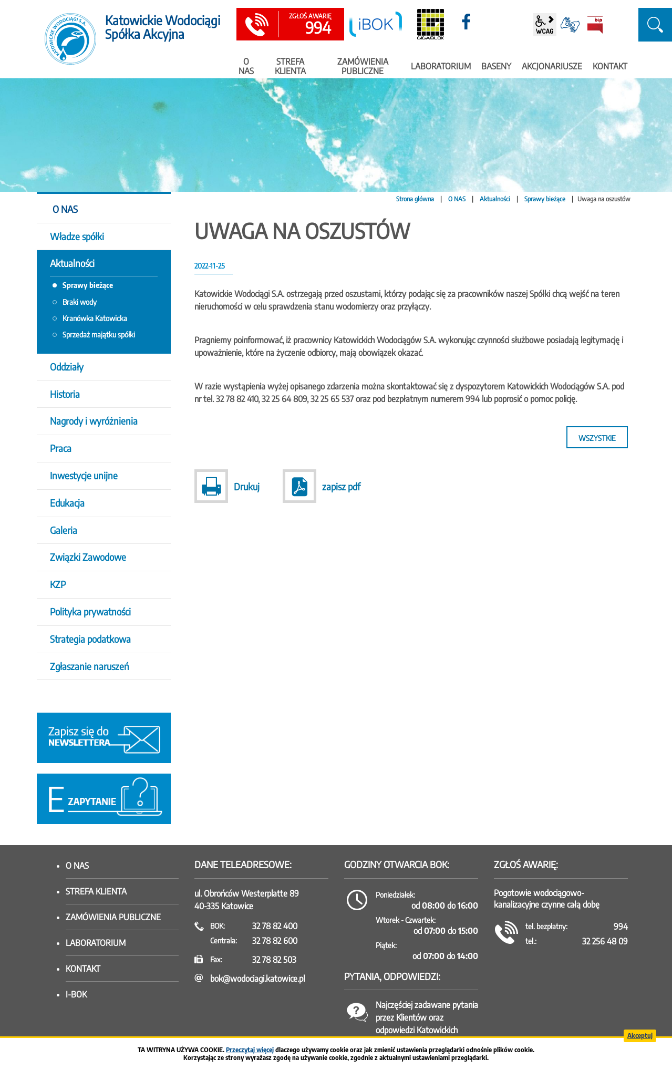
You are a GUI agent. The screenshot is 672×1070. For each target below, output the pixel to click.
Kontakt (83, 968)
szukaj (655, 25)
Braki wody (80, 301)
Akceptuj (640, 1036)
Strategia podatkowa (90, 639)
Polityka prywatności (90, 611)
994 (310, 24)
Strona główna (415, 199)
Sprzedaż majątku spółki (99, 334)
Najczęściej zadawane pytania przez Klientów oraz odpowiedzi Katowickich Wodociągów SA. (427, 1024)
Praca (60, 448)
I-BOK (76, 994)
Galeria (63, 530)
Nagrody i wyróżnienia (94, 421)
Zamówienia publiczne (113, 917)
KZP (58, 584)
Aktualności (495, 199)
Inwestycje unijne (84, 475)
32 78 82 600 (274, 940)
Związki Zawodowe (88, 557)
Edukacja (67, 503)
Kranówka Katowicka (95, 318)
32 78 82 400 (274, 926)
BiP (595, 24)
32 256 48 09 (605, 941)
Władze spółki (77, 236)
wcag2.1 (544, 24)
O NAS (457, 199)
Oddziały (67, 367)
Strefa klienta (96, 891)
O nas (77, 865)
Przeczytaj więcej (250, 1050)
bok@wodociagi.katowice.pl (257, 978)
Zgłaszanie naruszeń (89, 666)
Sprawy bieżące (544, 199)
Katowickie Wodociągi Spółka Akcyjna (162, 27)
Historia (65, 394)
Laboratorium (96, 943)
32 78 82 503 (274, 959)
